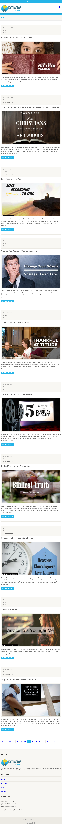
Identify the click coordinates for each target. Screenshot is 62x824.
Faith (6, 30)
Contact (3, 791)
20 (32, 741)
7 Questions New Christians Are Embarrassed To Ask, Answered (30, 107)
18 (25, 741)
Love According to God (11, 179)
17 (21, 741)
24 (47, 741)
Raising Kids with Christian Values (16, 38)
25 (51, 741)
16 (17, 741)
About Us (4, 783)
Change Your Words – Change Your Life (19, 251)
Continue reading (7, 85)
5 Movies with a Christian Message (16, 394)
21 (36, 741)
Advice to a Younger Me (12, 610)
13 (6, 741)
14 (10, 741)
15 (13, 741)
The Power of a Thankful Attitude (16, 322)
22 (40, 741)
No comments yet (8, 32)
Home (3, 779)
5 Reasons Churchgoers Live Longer (17, 538)
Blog (2, 787)
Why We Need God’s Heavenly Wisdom (18, 679)
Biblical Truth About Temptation (15, 466)
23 (43, 741)
